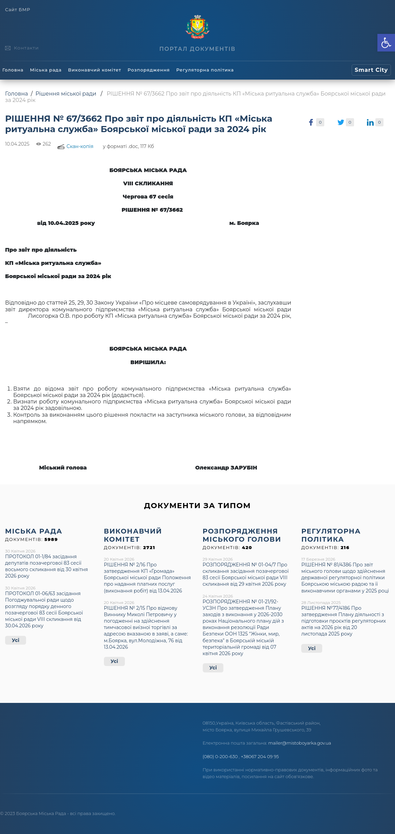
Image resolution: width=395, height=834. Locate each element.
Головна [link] (12, 69)
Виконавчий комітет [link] (94, 69)
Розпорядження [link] (149, 69)
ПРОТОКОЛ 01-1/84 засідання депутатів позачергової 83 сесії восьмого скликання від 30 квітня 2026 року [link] (46, 566)
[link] (386, 42)
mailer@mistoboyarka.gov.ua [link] (299, 743)
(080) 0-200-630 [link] (220, 756)
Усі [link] (15, 640)
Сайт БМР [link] (17, 9)
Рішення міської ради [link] (66, 93)
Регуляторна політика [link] (205, 69)
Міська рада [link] (46, 69)
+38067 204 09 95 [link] (260, 756)
